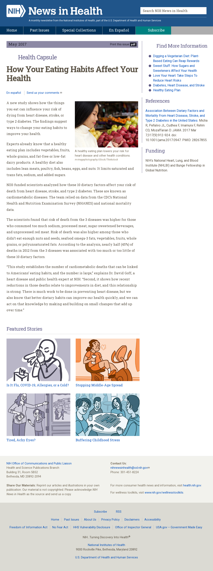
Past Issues (71, 519)
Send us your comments (43, 93)
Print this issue (119, 44)
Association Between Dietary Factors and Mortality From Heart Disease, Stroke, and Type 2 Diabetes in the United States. (175, 115)
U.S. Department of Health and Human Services (106, 557)
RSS (116, 512)
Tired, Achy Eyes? (21, 440)
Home (55, 519)
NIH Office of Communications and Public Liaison (39, 463)
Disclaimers (132, 519)
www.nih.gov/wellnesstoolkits (164, 492)
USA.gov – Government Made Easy (179, 527)
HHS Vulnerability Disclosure (91, 527)
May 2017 (18, 44)
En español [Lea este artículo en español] (14, 93)
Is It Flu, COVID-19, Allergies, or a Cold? (38, 385)
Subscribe (98, 512)
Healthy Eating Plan (166, 90)
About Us (90, 519)
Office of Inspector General (133, 527)
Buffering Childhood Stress (98, 440)
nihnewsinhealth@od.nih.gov (129, 468)
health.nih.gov (192, 485)
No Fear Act (60, 527)
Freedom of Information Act (28, 527)
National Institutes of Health (106, 545)
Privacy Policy (110, 519)
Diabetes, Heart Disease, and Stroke (179, 85)
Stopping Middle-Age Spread (99, 385)
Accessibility (152, 519)
